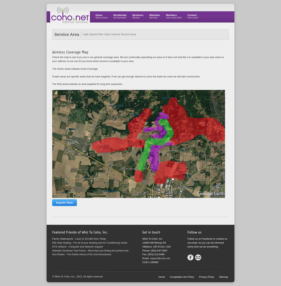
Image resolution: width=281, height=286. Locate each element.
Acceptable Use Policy (182, 276)
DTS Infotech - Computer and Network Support (77, 246)
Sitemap (223, 276)
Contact (193, 16)
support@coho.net (160, 258)
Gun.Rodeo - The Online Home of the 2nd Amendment (81, 254)
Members (174, 16)
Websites (154, 16)
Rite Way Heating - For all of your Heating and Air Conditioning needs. (90, 242)
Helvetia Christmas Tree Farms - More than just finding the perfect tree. (90, 250)
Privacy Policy (206, 276)
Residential (119, 16)
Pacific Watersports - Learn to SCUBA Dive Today (79, 238)
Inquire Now (64, 202)
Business (137, 16)
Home (101, 16)
